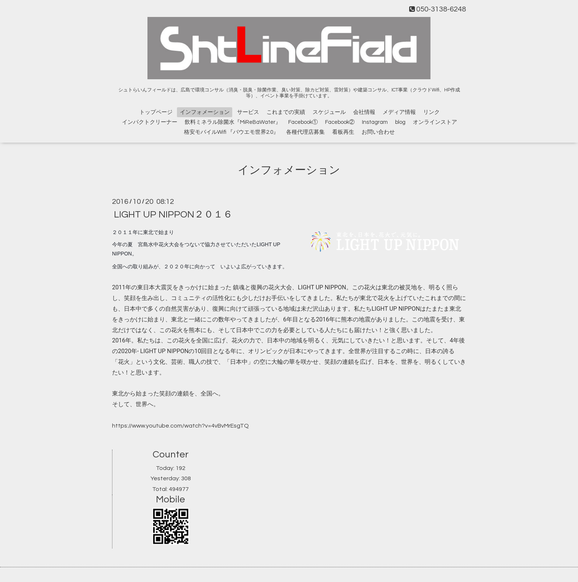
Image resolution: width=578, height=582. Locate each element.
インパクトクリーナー (149, 122)
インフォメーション (205, 112)
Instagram (375, 122)
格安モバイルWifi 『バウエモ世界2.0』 (231, 132)
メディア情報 (399, 112)
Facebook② (340, 122)
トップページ (156, 112)
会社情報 (364, 112)
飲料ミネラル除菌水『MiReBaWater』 (233, 122)
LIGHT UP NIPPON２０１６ (173, 214)
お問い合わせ (378, 132)
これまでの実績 (286, 112)
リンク (431, 112)
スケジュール (329, 112)
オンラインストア (435, 122)
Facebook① (303, 122)
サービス (248, 112)
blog (400, 122)
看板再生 (343, 132)
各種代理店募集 (305, 132)
